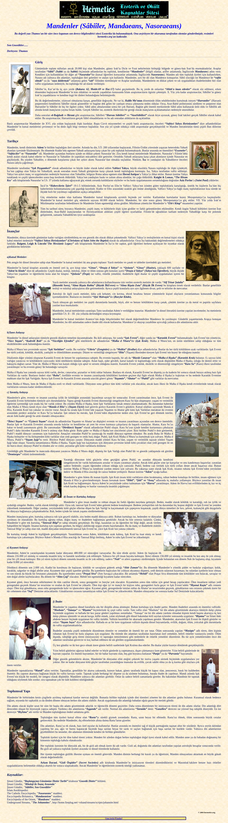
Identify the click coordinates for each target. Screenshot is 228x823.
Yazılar (119, 818)
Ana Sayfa (110, 818)
